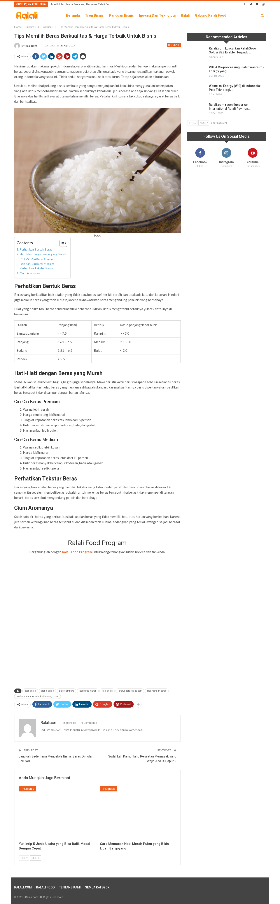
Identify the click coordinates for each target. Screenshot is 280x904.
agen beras (30, 691)
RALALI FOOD (45, 887)
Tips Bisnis (173, 45)
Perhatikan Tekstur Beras (36, 268)
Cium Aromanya (30, 273)
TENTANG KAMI (70, 887)
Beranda (73, 15)
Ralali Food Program (77, 552)
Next (35, 857)
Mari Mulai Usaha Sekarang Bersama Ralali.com (81, 4)
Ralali (185, 15)
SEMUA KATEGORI (97, 887)
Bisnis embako (66, 691)
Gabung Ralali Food (210, 15)
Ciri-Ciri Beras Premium (40, 259)
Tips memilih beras (156, 691)
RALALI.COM (23, 887)
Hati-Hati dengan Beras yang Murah (43, 254)
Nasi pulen (107, 691)
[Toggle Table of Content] (61, 243)
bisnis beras (47, 691)
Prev (24, 857)
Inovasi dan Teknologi (157, 15)
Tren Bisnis (94, 15)
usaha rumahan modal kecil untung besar (37, 696)
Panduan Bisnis (121, 15)
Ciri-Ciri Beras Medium (40, 263)
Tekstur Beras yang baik (130, 691)
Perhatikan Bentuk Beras (36, 249)
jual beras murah (87, 691)
